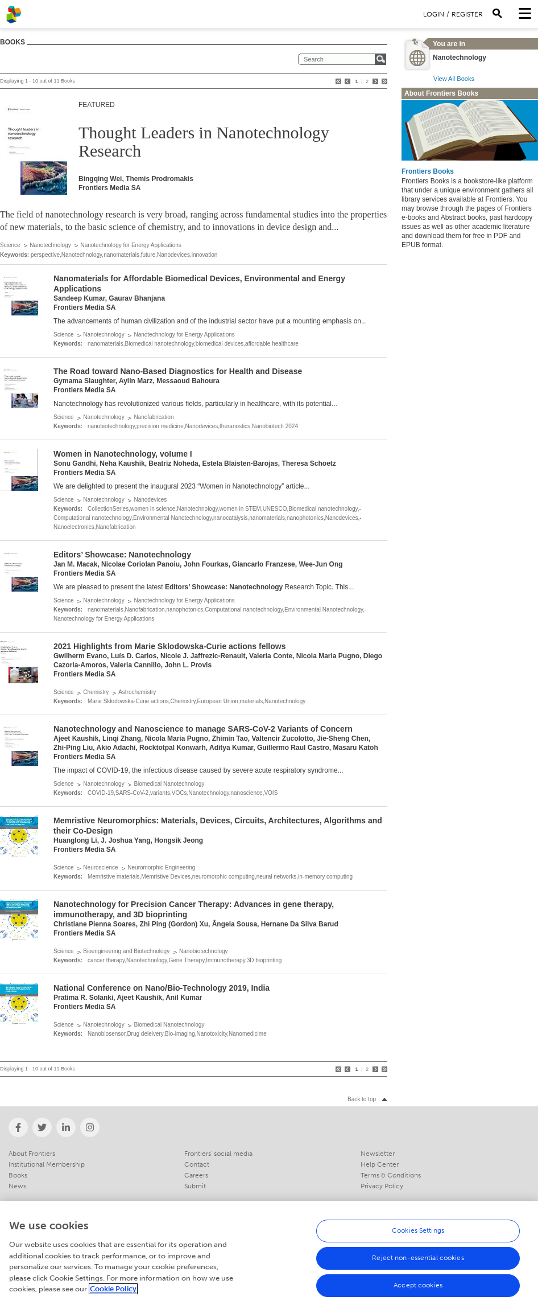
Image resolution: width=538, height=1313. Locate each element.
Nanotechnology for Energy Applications (130, 245)
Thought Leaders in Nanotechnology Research (203, 141)
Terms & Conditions (391, 1175)
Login (433, 14)
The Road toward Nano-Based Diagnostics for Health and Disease (177, 371)
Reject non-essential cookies (417, 1263)
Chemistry (96, 692)
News (17, 1186)
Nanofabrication (153, 417)
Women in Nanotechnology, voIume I (122, 453)
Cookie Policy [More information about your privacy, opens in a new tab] (113, 1294)
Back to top (361, 1099)
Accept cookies (418, 1290)
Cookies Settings (418, 1236)
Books (18, 1175)
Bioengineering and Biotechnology (126, 951)
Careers (196, 1175)
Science (10, 245)
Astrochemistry (137, 692)
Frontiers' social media (218, 1154)
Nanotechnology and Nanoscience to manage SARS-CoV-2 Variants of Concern (203, 728)
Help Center (380, 1164)
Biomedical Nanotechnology (169, 784)
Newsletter (378, 1154)
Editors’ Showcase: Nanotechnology (122, 554)
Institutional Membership (47, 1164)
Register (467, 14)
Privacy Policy (382, 1186)
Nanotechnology (50, 245)
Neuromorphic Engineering (161, 867)
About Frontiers (32, 1154)
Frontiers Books (428, 171)
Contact (196, 1164)
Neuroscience (100, 867)
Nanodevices (150, 500)
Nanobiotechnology (203, 951)
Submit (195, 1186)
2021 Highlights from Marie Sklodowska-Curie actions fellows (169, 646)
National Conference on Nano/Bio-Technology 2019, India (161, 987)
